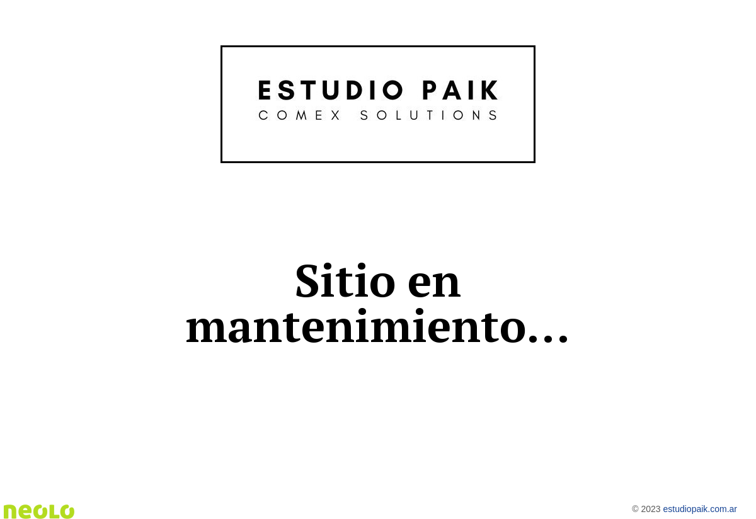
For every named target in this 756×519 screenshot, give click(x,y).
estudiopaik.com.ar (700, 509)
